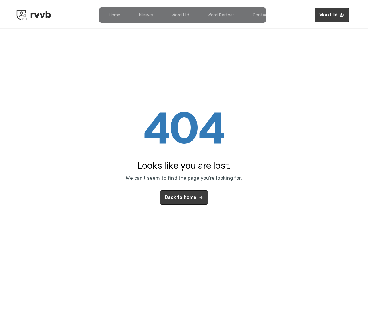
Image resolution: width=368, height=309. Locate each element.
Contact (261, 15)
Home (114, 15)
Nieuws (146, 15)
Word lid (180, 15)
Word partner (221, 15)
